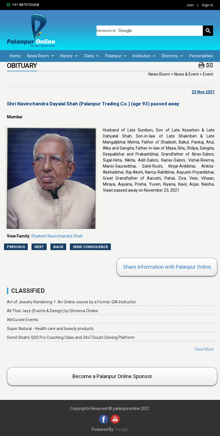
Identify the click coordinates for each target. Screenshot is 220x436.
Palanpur (115, 56)
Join (190, 5)
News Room (40, 56)
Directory (172, 56)
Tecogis (121, 429)
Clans (91, 56)
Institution (144, 56)
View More (204, 349)
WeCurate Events (22, 319)
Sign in (207, 5)
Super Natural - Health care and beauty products (50, 328)
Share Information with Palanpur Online (167, 267)
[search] (150, 30)
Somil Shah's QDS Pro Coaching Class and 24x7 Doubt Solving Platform (71, 337)
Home (15, 56)
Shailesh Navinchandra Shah (57, 236)
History (68, 56)
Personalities (201, 56)
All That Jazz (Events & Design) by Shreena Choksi (52, 311)
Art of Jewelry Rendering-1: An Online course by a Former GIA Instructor (71, 302)
